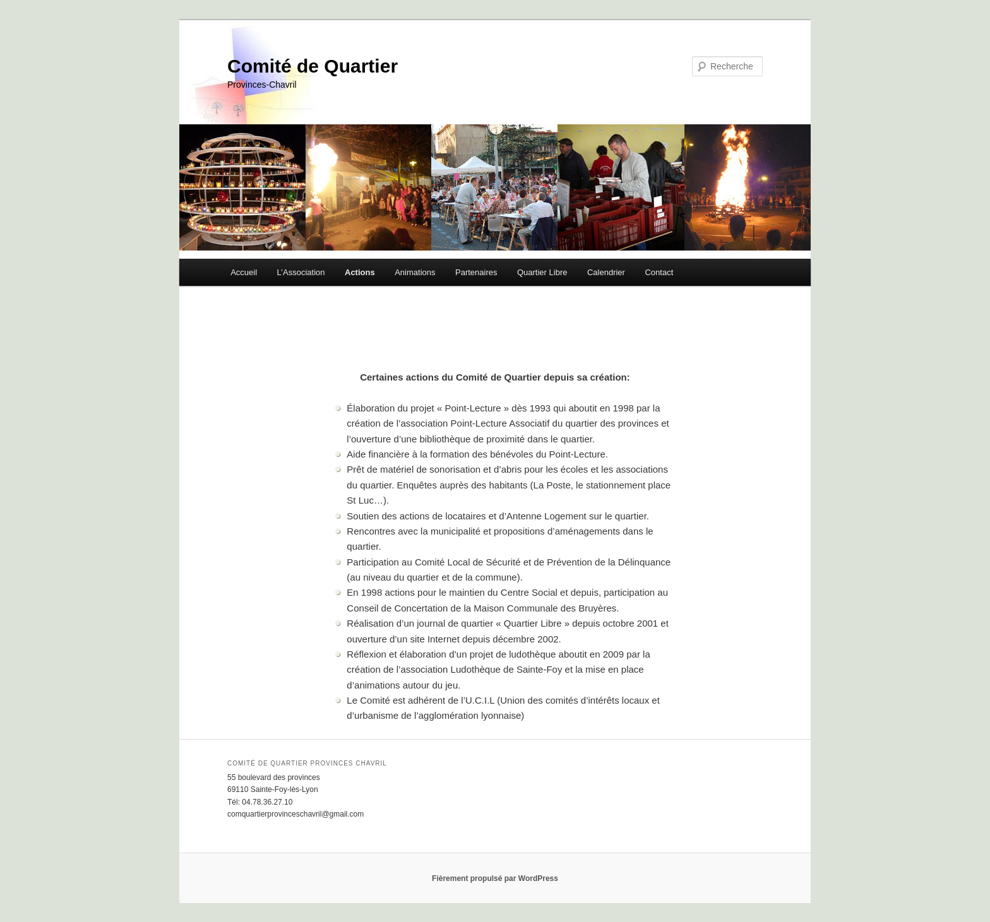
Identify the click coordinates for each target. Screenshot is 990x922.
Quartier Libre (542, 272)
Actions (360, 272)
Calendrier (606, 272)
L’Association (301, 272)
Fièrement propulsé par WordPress (495, 878)
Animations (415, 272)
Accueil (243, 272)
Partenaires (476, 272)
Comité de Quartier (312, 66)
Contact (659, 272)
